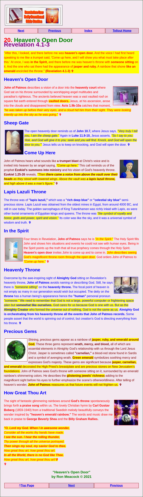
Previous (54, 30)
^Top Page (26, 485)
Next (21, 30)
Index (88, 30)
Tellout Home (122, 30)
